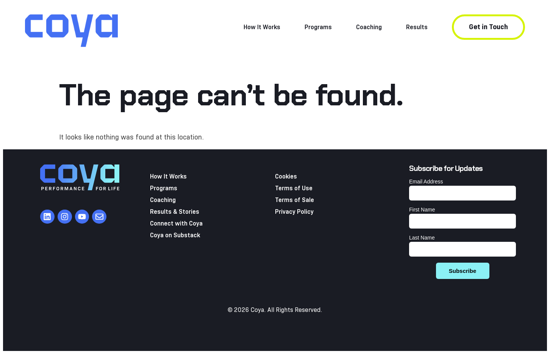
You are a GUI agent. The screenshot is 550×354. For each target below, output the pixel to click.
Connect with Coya (176, 223)
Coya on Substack (175, 235)
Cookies (286, 176)
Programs (318, 27)
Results (417, 27)
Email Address (426, 182)
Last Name (422, 238)
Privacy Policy (294, 211)
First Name (422, 210)
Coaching (369, 27)
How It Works (262, 27)
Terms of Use (293, 188)
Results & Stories (174, 211)
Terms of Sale (294, 200)
